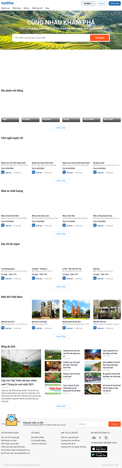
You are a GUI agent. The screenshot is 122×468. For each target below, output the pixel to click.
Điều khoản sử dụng (8, 440)
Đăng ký (102, 4)
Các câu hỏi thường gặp (10, 437)
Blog (47, 8)
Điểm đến (5, 387)
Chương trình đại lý (68, 444)
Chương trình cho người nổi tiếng (73, 447)
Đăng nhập (115, 3)
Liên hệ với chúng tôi (39, 444)
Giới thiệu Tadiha (37, 437)
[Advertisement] (61, 68)
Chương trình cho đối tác (70, 440)
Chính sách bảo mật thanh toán (13, 447)
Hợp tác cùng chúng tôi (70, 437)
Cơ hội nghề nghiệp (38, 440)
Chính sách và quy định (10, 444)
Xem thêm (61, 128)
